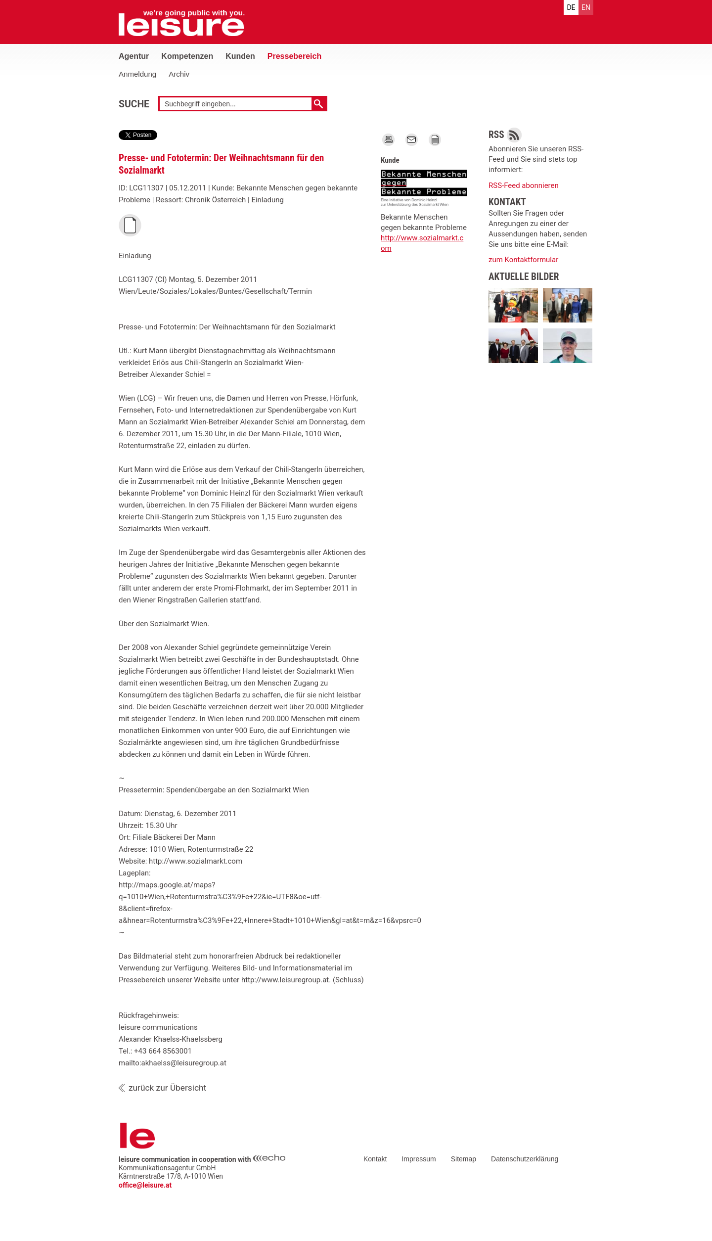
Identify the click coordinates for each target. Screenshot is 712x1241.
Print (388, 138)
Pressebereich (294, 56)
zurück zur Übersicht (167, 1088)
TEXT (434, 138)
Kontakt (375, 1159)
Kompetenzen (187, 56)
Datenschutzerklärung (524, 1159)
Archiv (179, 74)
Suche (134, 104)
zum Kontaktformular (523, 259)
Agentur (134, 56)
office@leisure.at (145, 1185)
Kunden (240, 56)
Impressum (418, 1159)
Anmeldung (137, 74)
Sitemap (463, 1159)
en (585, 7)
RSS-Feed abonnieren (524, 185)
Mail (411, 138)
